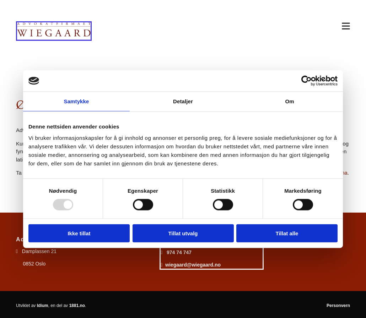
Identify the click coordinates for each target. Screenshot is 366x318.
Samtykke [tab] (76, 101)
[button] (226, 26)
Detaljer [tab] (183, 101)
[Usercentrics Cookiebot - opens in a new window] (306, 81)
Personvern (338, 305)
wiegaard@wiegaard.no (193, 265)
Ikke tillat (79, 233)
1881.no (77, 305)
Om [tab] (289, 101)
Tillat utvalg (183, 233)
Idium (42, 305)
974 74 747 (179, 252)
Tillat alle (287, 233)
